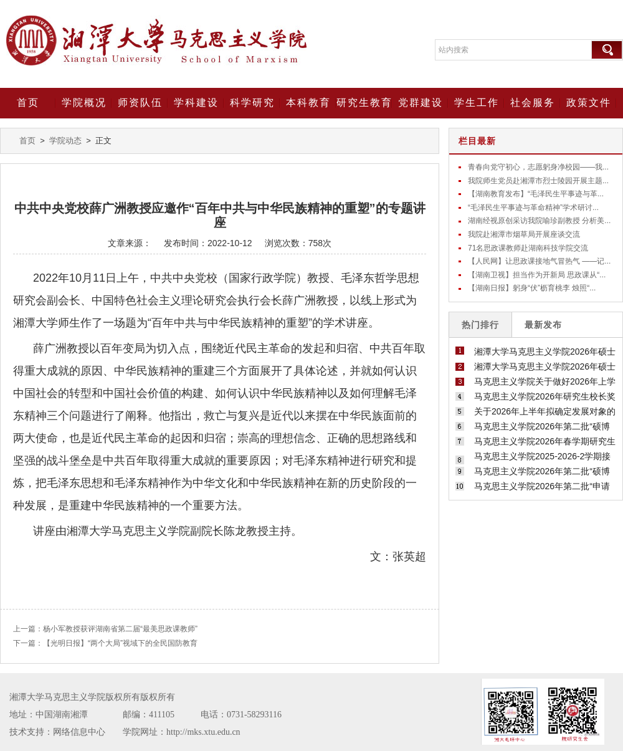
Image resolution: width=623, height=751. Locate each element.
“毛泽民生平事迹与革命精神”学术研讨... (533, 207)
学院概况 (84, 102)
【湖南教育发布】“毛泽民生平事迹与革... (536, 193)
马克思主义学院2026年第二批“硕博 (542, 426)
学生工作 (476, 102)
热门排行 (480, 325)
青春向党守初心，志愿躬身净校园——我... (538, 167)
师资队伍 (140, 102)
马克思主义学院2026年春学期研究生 (545, 441)
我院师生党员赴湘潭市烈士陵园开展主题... (538, 180)
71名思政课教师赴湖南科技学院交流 (528, 248)
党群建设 (420, 102)
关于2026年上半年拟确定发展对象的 (545, 411)
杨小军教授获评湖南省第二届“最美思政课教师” (120, 628)
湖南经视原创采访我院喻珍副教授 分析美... (539, 220)
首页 (28, 102)
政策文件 (588, 102)
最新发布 (543, 325)
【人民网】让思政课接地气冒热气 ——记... (539, 261)
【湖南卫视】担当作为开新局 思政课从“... (537, 274)
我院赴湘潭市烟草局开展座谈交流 (524, 234)
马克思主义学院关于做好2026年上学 (545, 381)
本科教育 (308, 102)
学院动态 (65, 140)
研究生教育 (364, 102)
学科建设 (196, 102)
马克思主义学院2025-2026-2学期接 (542, 456)
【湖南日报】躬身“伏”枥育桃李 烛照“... (532, 288)
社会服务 (532, 102)
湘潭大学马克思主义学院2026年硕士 (545, 351)
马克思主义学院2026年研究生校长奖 (545, 396)
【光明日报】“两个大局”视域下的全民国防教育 (120, 643)
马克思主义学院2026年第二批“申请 (542, 486)
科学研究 (252, 102)
